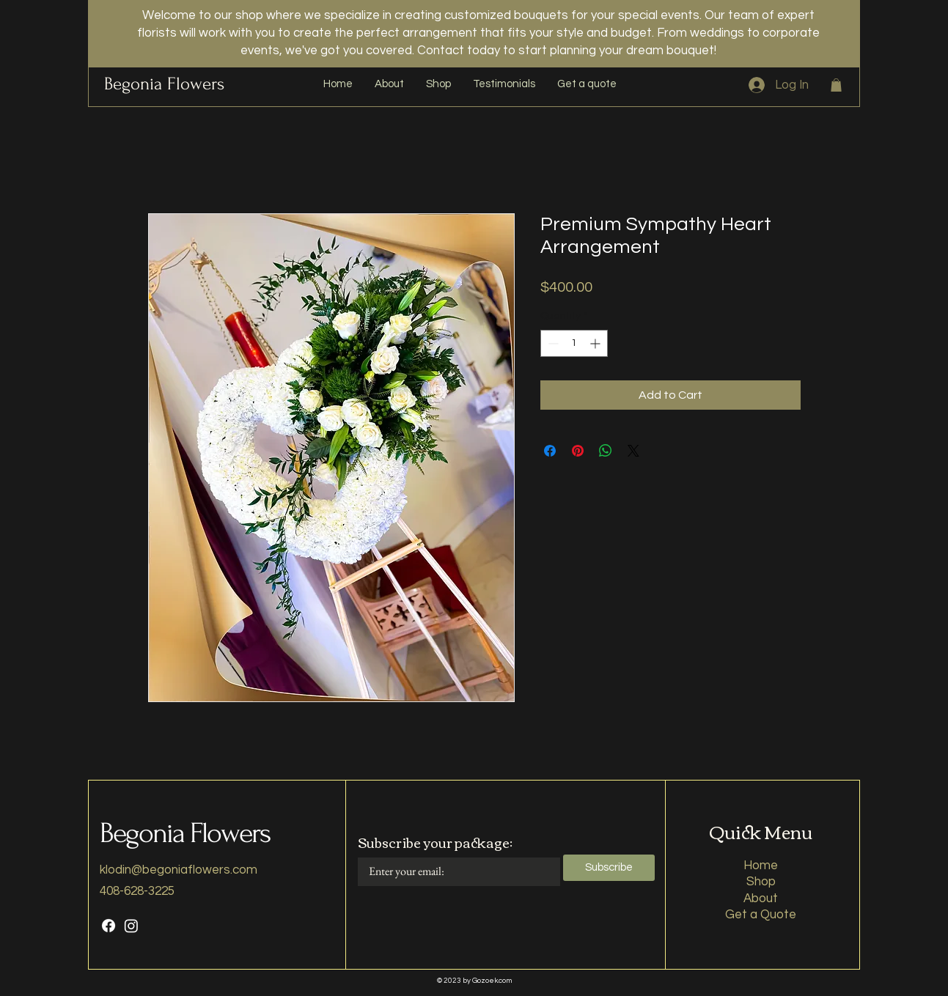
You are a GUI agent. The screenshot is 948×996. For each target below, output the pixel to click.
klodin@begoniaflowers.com (178, 870)
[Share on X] (633, 451)
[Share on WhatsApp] (605, 451)
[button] (836, 85)
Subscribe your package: (435, 842)
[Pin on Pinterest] (578, 451)
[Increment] (596, 343)
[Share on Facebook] (550, 451)
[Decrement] (552, 343)
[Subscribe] (609, 868)
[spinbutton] (574, 343)
